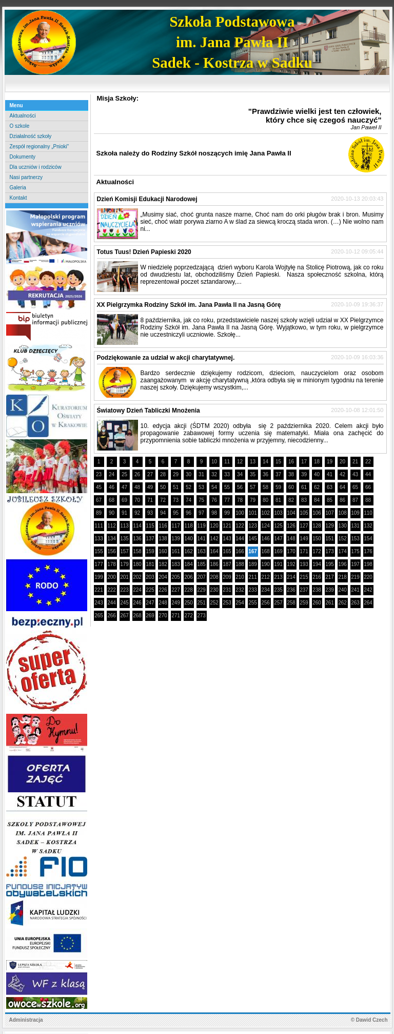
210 (239, 577)
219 (355, 577)
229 (201, 590)
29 (176, 474)
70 (137, 500)
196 (342, 564)
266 (111, 615)
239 (329, 590)
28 (163, 474)
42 (342, 474)
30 (188, 474)
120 (214, 526)
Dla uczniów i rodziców (36, 167)
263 (355, 603)
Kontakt (18, 198)
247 (150, 603)
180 (137, 564)
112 (111, 526)
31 (201, 474)
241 (355, 590)
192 (291, 564)
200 (111, 577)
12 (240, 461)
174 (342, 551)
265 (98, 615)
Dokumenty (23, 157)
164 (214, 551)
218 (342, 577)
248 (163, 603)
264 (368, 603)
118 (188, 526)
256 (265, 603)
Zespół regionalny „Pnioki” (39, 146)
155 (98, 551)
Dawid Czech (372, 1020)
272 (188, 615)
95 (176, 513)
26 (137, 474)
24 (111, 474)
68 (111, 500)
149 (304, 538)
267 (124, 615)
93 (150, 513)
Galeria (18, 187)
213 (278, 577)
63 (329, 487)
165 (227, 551)
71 (150, 500)
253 (227, 603)
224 (137, 590)
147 (278, 538)
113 (124, 526)
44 (368, 474)
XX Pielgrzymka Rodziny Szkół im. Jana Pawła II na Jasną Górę (189, 304)
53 (201, 487)
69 (124, 500)
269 (150, 615)
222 (111, 590)
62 (317, 487)
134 (111, 538)
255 (252, 603)
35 (252, 474)
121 (227, 526)
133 (98, 538)
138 (163, 538)
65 (355, 487)
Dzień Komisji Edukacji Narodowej (147, 199)
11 (227, 461)
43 (355, 474)
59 (278, 487)
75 (201, 500)
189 (252, 564)
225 (150, 590)
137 (150, 538)
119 (201, 526)
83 (304, 500)
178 (111, 564)
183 (175, 564)
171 (304, 551)
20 (342, 461)
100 (239, 513)
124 (265, 526)
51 (176, 487)
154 (368, 538)
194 (316, 564)
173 (329, 551)
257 (278, 603)
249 (175, 603)
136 (137, 538)
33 (227, 474)
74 (188, 500)
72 (163, 500)
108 (342, 513)
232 (239, 590)
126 (291, 526)
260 (316, 603)
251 (201, 603)
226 (163, 590)
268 (137, 615)
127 (304, 526)
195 (329, 564)
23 (99, 474)
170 (291, 551)
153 (355, 538)
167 (252, 551)
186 (214, 564)
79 (252, 500)
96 (188, 513)
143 (227, 538)
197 (355, 564)
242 (368, 590)
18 (317, 461)
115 (150, 526)
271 (175, 615)
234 (265, 590)
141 (201, 538)
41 (329, 474)
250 (188, 603)
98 (214, 513)
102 (265, 513)
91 (124, 513)
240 (342, 590)
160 (163, 551)
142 (214, 538)
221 (98, 590)
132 (368, 526)
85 (329, 500)
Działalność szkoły (31, 136)
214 (291, 577)
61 (304, 487)
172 (316, 551)
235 (278, 590)
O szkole (20, 126)
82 (291, 500)
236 (291, 590)
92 (137, 513)
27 (150, 474)
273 (201, 615)
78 (240, 500)
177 (98, 564)
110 (368, 513)
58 (265, 487)
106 (316, 513)
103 (278, 513)
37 (278, 474)
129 (329, 526)
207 (201, 577)
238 (316, 590)
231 (227, 590)
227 (175, 590)
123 (252, 526)
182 (163, 564)
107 (329, 513)
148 (291, 538)
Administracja (26, 1020)
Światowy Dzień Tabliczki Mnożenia (148, 410)
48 (137, 487)
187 (227, 564)
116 (163, 526)
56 (240, 487)
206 (188, 577)
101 (252, 513)
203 (150, 577)
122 (239, 526)
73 (176, 500)
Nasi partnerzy (26, 177)
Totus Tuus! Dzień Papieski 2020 (144, 252)
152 (342, 538)
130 (342, 526)
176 (368, 551)
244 (111, 603)
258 (291, 603)
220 (368, 577)
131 (355, 526)
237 (304, 590)
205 (175, 577)
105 (304, 513)
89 (99, 513)
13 (252, 461)
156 (111, 551)
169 (278, 551)
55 (227, 487)
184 (188, 564)
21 (355, 461)
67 (99, 500)
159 (150, 551)
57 (252, 487)
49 (150, 487)
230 (214, 590)
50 (163, 487)
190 (265, 564)
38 (291, 474)
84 (317, 500)
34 (240, 474)
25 (124, 474)
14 (265, 461)
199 (98, 577)
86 (342, 500)
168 (265, 551)
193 (304, 564)
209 (227, 577)
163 (201, 551)
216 (316, 577)
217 (329, 577)
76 (214, 500)
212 (265, 577)
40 (317, 474)
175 (355, 551)
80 (265, 500)
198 (368, 564)
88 (368, 500)
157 (124, 551)
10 (214, 461)
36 (265, 474)
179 (124, 564)
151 (329, 538)
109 (355, 513)
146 (265, 538)
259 (304, 603)
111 (98, 526)
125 (278, 526)
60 (291, 487)
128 (316, 526)
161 (175, 551)
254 (239, 603)
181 (150, 564)
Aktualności (23, 116)
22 (368, 461)
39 (304, 474)
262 (342, 603)
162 (188, 551)
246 (137, 603)
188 (239, 564)
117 (175, 526)
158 (137, 551)
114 (137, 526)
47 (124, 487)
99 (227, 513)
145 (252, 538)
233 (252, 590)
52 (188, 487)
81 (278, 500)
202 (137, 577)
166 (239, 551)
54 (214, 487)
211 (252, 577)
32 (214, 474)
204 (163, 577)
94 (163, 513)
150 (316, 538)
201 (124, 577)
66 (368, 487)
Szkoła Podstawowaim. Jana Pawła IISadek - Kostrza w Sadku (232, 42)
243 (98, 603)
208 (214, 577)
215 (304, 577)
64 (342, 487)
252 (214, 603)
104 (291, 513)
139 (175, 538)
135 (124, 538)
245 (124, 603)
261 (329, 603)
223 (124, 590)
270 (163, 615)
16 (291, 461)
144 (239, 538)
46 (111, 487)
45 (99, 487)
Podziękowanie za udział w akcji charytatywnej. (166, 357)
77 (227, 500)
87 (355, 500)
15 (278, 461)
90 (111, 513)
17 (304, 461)
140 (188, 538)
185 (201, 564)
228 (188, 590)
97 (201, 513)
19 (329, 461)
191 (278, 564)
